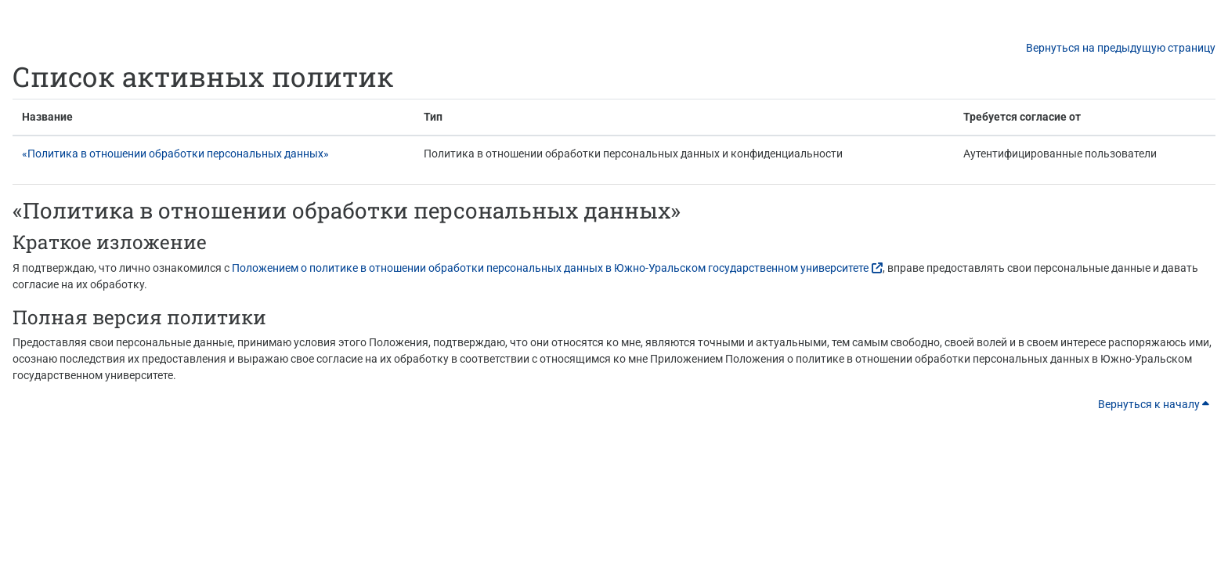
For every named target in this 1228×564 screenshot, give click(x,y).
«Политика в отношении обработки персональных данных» (175, 153)
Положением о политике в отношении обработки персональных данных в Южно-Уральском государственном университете (550, 268)
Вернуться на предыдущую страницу (1120, 48)
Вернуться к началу (1153, 404)
